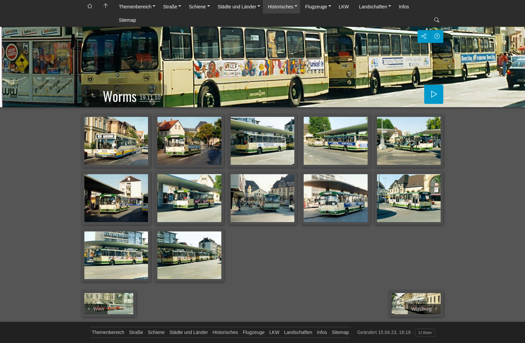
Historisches (280, 6)
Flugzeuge (316, 6)
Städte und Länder (237, 6)
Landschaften (373, 6)
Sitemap (127, 20)
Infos (404, 6)
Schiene (197, 6)
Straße (170, 6)
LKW (344, 6)
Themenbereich (135, 6)
